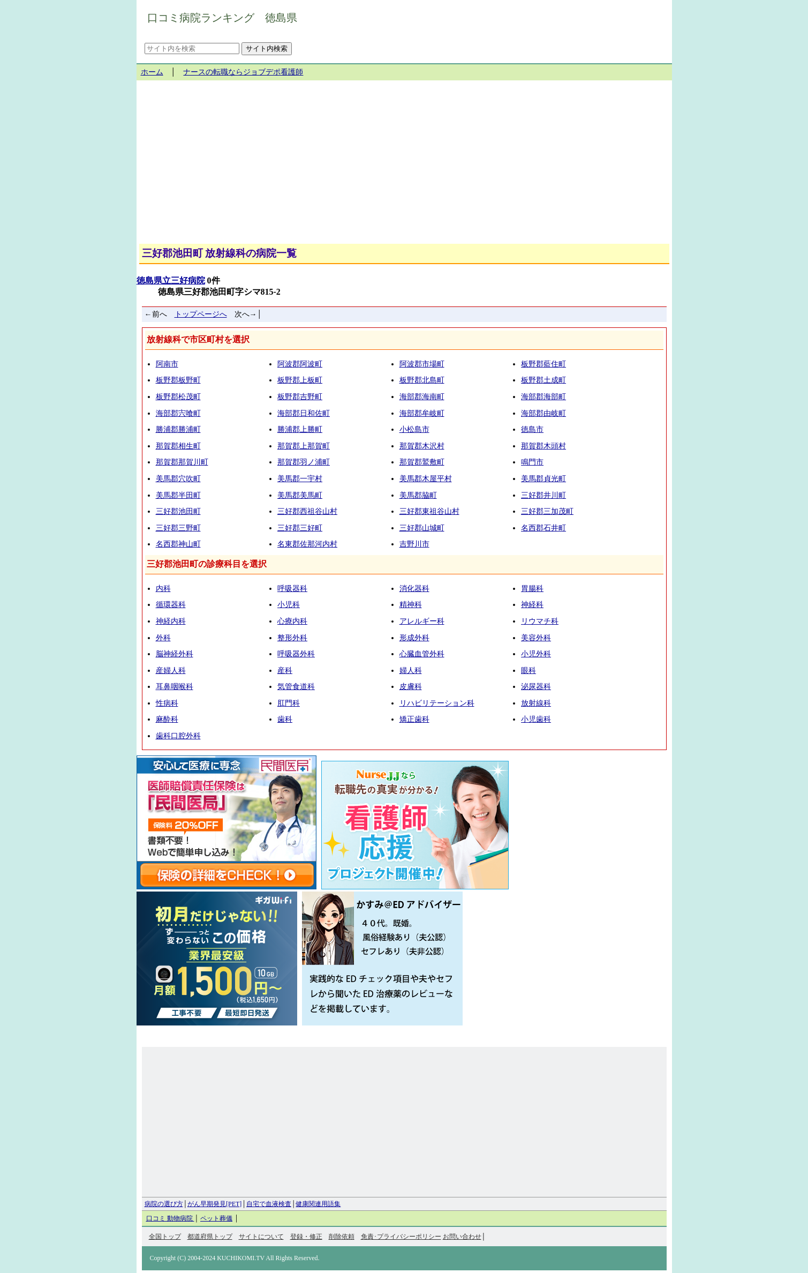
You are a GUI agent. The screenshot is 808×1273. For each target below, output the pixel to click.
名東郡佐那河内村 (307, 544)
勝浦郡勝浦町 (178, 429)
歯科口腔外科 (178, 736)
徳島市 (532, 429)
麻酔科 (167, 719)
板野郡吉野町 (299, 397)
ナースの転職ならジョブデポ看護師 (243, 72)
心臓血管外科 (421, 654)
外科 (163, 638)
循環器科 (171, 605)
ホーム (152, 72)
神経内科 (171, 621)
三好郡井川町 (543, 495)
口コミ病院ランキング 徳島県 (222, 18)
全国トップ (165, 1236)
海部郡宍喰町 (178, 413)
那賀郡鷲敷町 (421, 462)
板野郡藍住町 (543, 364)
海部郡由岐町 (543, 413)
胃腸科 (532, 589)
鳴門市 (532, 462)
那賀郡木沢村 (421, 446)
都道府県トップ (209, 1236)
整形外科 (292, 638)
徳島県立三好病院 (171, 280)
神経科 (532, 605)
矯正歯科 (414, 719)
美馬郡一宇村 (299, 479)
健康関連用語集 (318, 1204)
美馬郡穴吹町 (178, 479)
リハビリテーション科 (436, 703)
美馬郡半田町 (178, 495)
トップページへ (201, 314)
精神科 (410, 605)
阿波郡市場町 (421, 364)
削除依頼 (341, 1236)
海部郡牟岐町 (421, 413)
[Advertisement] (404, 166)
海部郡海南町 (421, 397)
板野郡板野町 (178, 380)
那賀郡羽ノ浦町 (303, 462)
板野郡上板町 (299, 380)
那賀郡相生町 (178, 446)
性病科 (167, 703)
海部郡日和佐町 (303, 413)
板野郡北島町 (421, 380)
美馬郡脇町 (418, 495)
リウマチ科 (539, 621)
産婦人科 (171, 671)
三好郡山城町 (421, 528)
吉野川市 (414, 544)
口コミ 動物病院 (170, 1218)
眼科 (528, 671)
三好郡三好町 (299, 528)
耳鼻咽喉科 (174, 687)
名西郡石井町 (543, 528)
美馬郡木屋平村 (425, 479)
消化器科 (414, 589)
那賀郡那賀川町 (182, 462)
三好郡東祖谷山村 (429, 511)
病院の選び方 (164, 1204)
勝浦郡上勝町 (299, 429)
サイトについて (261, 1236)
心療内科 (292, 621)
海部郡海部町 (543, 397)
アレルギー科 (421, 621)
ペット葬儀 (216, 1218)
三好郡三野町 (178, 528)
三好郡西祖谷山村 (307, 511)
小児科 (288, 605)
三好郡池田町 (178, 511)
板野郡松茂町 (178, 397)
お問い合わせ (462, 1236)
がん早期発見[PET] (214, 1204)
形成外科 (414, 638)
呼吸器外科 (296, 654)
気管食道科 (296, 687)
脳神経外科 (174, 654)
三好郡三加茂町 (547, 511)
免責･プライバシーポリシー (401, 1236)
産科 (284, 671)
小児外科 (536, 654)
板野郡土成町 (543, 380)
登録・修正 (306, 1236)
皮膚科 (410, 687)
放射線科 (536, 703)
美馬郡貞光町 (543, 479)
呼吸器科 (292, 589)
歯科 (284, 719)
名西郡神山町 (178, 544)
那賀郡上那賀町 (303, 446)
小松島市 (414, 429)
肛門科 (288, 703)
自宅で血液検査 (268, 1204)
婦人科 (410, 671)
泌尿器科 (536, 687)
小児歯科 (536, 719)
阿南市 (167, 364)
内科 (163, 589)
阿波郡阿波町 (299, 364)
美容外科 (536, 638)
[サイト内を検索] (192, 48)
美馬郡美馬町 (299, 495)
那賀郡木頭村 (543, 446)
